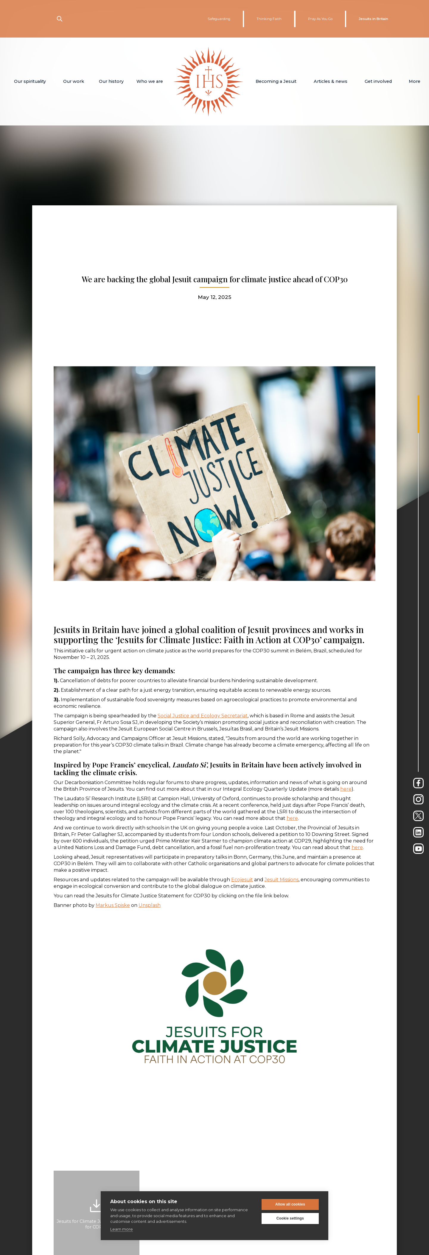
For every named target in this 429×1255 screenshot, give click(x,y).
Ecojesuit (242, 879)
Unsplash (150, 905)
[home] (208, 81)
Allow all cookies (290, 1204)
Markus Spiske (113, 905)
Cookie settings (290, 1218)
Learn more (121, 1229)
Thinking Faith (269, 19)
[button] (30, 81)
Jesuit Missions (282, 879)
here (346, 789)
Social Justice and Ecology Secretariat (203, 716)
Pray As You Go (320, 19)
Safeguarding (219, 19)
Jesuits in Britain (373, 19)
